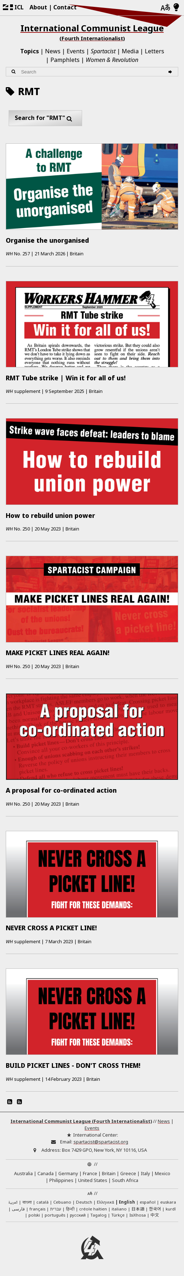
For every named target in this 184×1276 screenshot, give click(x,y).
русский (78, 1215)
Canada (45, 1173)
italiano (119, 1209)
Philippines (61, 1180)
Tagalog (98, 1215)
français (37, 1209)
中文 (155, 1215)
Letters (154, 51)
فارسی (18, 1209)
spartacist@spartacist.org (100, 1141)
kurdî (171, 1209)
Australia (23, 1173)
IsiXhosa (137, 1215)
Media (130, 51)
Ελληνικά (105, 1202)
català (42, 1202)
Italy (145, 1173)
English (127, 1202)
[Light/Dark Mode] (176, 7)
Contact (65, 7)
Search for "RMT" (45, 118)
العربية (13, 1202)
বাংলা (27, 1202)
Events (76, 51)
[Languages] (165, 8)
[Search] (171, 71)
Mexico (162, 1173)
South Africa (125, 1180)
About (38, 7)
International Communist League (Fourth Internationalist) (81, 1121)
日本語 (137, 1209)
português (55, 1215)
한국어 (155, 1209)
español (148, 1202)
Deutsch (84, 1202)
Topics (29, 51)
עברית (55, 1209)
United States (92, 1180)
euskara (168, 1202)
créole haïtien (93, 1209)
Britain (109, 1173)
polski (34, 1215)
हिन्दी (70, 1209)
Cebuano (62, 1202)
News (52, 51)
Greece (128, 1173)
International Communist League (92, 32)
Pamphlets (65, 60)
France (90, 1173)
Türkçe (118, 1215)
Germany (68, 1173)
